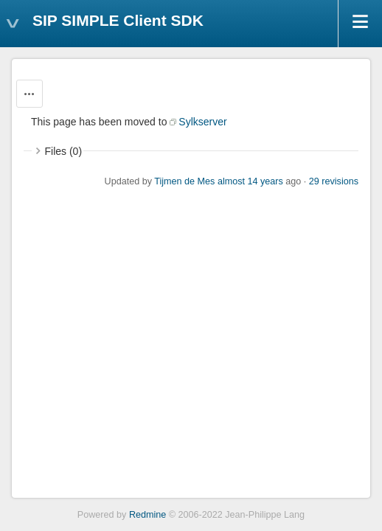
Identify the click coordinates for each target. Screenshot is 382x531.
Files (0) (64, 151)
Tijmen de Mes (184, 181)
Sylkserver (202, 122)
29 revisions (333, 181)
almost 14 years (250, 181)
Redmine (147, 515)
